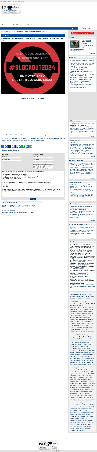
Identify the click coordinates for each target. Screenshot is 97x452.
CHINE (76, 309)
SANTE (91, 416)
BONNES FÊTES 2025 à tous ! (80, 269)
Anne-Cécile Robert (84, 302)
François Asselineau (85, 342)
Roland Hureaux (80, 414)
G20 (76, 350)
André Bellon (88, 300)
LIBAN (88, 374)
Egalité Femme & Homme (76, 325)
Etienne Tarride (83, 337)
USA (81, 426)
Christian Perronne (88, 309)
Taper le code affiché (37, 162)
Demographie (78, 317)
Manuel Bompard (84, 381)
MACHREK (89, 377)
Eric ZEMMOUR (83, 333)
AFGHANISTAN (82, 294)
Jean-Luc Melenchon (88, 366)
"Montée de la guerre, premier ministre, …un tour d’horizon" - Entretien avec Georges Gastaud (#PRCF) (81, 216)
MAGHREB (77, 379)
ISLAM (91, 360)
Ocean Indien (83, 395)
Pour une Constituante (81, 407)
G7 (79, 350)
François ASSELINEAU (76, 344)
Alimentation (73, 298)
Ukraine (90, 424)
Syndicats (87, 422)
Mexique (78, 387)
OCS (77, 397)
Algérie (92, 296)
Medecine (85, 383)
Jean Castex (78, 366)
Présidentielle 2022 (86, 408)
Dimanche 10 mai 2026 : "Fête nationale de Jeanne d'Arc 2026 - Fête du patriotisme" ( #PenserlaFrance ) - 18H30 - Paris (81, 174)
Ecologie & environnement (86, 321)
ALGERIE (86, 296)
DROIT (76, 321)
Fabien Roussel (85, 339)
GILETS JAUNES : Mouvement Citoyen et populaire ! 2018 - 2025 (80, 82)
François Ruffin (84, 346)
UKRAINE (83, 424)
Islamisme (72, 362)
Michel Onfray (73, 389)
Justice (72, 372)
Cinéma (80, 311)
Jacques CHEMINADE (80, 364)
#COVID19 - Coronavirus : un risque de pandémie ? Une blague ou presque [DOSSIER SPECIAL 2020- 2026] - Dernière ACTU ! (19, 206)
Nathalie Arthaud (88, 389)
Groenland (77, 354)
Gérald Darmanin (84, 352)
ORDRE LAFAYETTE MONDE (86, 399)
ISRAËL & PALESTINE (87, 362)
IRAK (83, 360)
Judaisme (92, 370)
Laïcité (81, 372)
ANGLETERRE (74, 302)
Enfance (83, 331)
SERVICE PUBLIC (87, 420)
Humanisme (73, 358)
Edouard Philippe (80, 323)
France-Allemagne (74, 342)
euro (93, 337)
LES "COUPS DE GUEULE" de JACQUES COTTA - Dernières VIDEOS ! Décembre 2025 (82, 148)
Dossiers (53, 28)
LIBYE (79, 375)
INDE (92, 358)
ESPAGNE (78, 335)
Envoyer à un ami (45, 451)
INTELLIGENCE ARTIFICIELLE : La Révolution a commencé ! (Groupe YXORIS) (82, 75)
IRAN (87, 360)
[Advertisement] (60, 14)
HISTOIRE (73, 356)
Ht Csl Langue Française (83, 356)
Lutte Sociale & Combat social (77, 377)
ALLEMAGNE (80, 298)
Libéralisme (73, 375)
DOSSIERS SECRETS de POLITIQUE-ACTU (81, 79)
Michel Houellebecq (86, 387)
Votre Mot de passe (6, 159)
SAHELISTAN (84, 416)
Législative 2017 (74, 374)
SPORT (82, 422)
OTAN (71, 401)
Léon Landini (82, 374)
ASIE (87, 304)
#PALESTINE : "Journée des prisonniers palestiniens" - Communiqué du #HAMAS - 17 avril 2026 (81, 191)
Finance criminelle (79, 341)
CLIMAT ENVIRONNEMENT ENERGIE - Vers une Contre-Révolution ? (81, 85)
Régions (72, 28)
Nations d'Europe (74, 391)
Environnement (90, 331)
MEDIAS (82, 385)
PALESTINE (88, 401)
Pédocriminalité (74, 405)
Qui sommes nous (62, 451)
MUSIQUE (80, 389)
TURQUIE (77, 424)
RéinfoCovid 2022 (74, 412)
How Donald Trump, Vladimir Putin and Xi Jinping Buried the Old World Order (81, 261)
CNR (71, 313)
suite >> (93, 53)
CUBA (83, 315)
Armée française (81, 304)
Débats (43, 28)
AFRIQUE (89, 294)
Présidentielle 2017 (75, 408)
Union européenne (74, 426)
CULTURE (89, 315)
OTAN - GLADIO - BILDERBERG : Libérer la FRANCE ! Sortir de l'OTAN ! (81, 68)
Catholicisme (73, 307)
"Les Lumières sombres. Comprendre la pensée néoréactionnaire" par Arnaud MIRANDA (82, 231)
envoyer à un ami (6, 1)
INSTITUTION (77, 360)
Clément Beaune (87, 311)
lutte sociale (89, 375)
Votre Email (4, 156)
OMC (84, 397)
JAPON (72, 366)
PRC (89, 407)
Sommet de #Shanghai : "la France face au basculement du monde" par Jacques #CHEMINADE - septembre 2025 (81, 208)
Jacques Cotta (90, 364)
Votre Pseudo (36, 159)
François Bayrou (87, 344)
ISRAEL (78, 362)
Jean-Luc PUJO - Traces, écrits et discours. (81, 77)
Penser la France (83, 405)
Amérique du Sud (79, 300)
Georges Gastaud (74, 352)
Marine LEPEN (78, 383)
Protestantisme (74, 410)
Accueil (4, 28)
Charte (53, 451)
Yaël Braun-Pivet (80, 430)
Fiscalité (87, 341)
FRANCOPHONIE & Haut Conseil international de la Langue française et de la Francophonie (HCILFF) (82, 65)
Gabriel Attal (84, 350)
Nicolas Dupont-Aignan (86, 391)
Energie (78, 331)
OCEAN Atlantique (74, 395)
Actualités (13, 28)
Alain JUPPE (79, 296)
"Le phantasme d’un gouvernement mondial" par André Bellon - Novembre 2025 (82, 124)
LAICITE (91, 372)
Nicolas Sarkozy (74, 393)
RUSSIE (88, 414)
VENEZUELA (78, 428)
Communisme (77, 313)
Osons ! (33, 28)
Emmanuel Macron (80, 329)
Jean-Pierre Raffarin (83, 370)
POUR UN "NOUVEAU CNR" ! (78, 87)
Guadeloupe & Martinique (87, 354)
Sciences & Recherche (80, 418)
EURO (89, 337)
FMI (92, 341)
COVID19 (84, 313)
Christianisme (73, 311)
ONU (87, 397)
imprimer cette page (19, 1)
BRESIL (79, 306)
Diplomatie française (80, 319)
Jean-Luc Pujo (73, 368)
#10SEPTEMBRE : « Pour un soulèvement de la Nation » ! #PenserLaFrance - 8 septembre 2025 (82, 286)
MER (86, 385)
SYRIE (93, 422)
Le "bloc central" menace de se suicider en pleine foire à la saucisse (29, 31)
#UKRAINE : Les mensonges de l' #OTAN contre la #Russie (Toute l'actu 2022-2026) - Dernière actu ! (81, 186)
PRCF (92, 407)
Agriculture (72, 296)
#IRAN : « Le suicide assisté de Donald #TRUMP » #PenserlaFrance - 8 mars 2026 (81, 251)
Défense (72, 317)
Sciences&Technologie (76, 420)
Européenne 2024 (75, 339)
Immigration (80, 358)
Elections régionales (82, 327)
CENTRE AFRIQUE (82, 307)
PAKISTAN (81, 401)
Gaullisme (91, 350)
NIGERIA (81, 393)
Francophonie (73, 348)
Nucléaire (87, 393)
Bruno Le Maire (86, 306)
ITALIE (71, 364)
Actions (23, 28)
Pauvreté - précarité (82, 403)
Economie (72, 323)
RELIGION (72, 414)
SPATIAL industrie (74, 422)
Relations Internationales (86, 412)
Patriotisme (73, 403)
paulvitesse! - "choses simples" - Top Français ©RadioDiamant (18, 212)
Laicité (86, 372)
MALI (77, 381)
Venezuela (72, 430)
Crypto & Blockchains (75, 315)
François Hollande (74, 346)
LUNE (83, 375)
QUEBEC (81, 410)
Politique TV (62, 28)
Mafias (71, 379)
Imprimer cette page (33, 451)
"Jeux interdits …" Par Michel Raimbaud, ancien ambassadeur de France (82, 132)
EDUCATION (89, 323)
